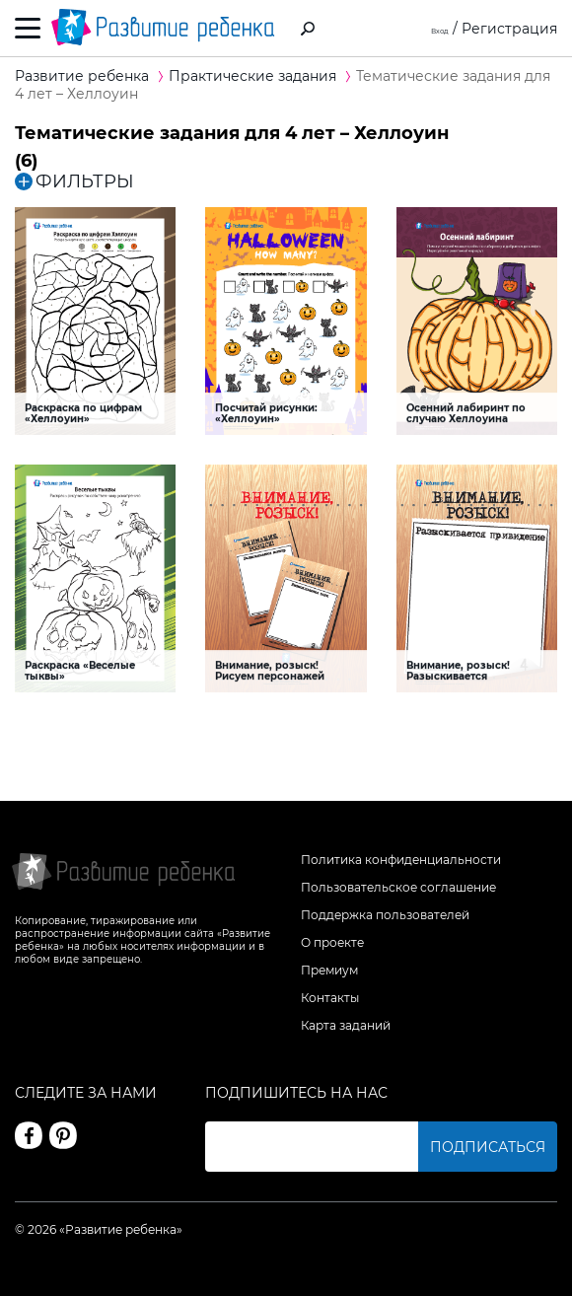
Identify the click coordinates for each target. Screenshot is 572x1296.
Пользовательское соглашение (398, 887)
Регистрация (509, 28)
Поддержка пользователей (385, 914)
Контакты (330, 997)
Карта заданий (346, 1025)
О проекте (332, 942)
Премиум (329, 970)
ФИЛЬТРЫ (74, 181)
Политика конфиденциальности (401, 859)
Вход (431, 28)
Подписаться (487, 1147)
